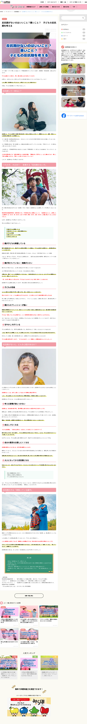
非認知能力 (16, 11)
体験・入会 (63, 2)
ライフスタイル (67, 32)
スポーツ (65, 36)
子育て (65, 39)
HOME (42, 2)
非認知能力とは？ (31, 7)
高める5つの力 (56, 7)
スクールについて (52, 2)
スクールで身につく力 (75, 2)
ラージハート (9, 11)
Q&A (86, 2)
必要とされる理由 (44, 7)
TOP (74, 7)
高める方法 (66, 7)
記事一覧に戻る (29, 596)
